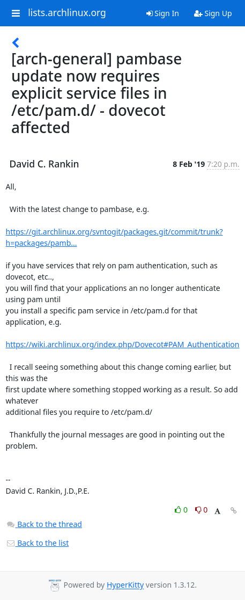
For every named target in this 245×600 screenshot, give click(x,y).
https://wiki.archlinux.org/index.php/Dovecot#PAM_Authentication (123, 344)
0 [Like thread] (182, 509)
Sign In (162, 13)
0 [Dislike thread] (201, 509)
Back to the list (37, 543)
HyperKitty (125, 585)
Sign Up (213, 13)
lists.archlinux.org (67, 12)
